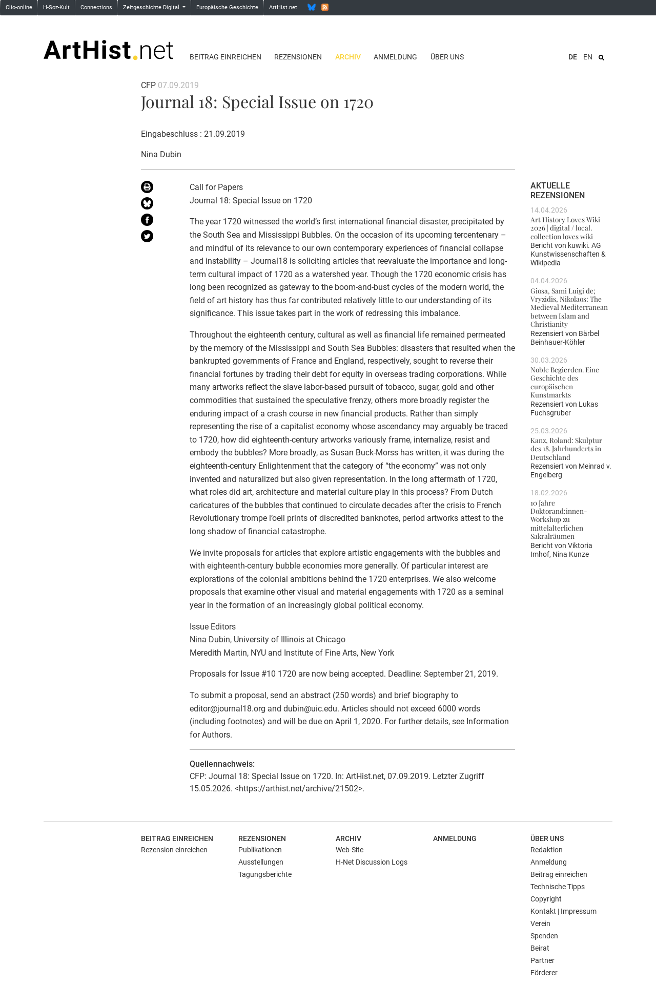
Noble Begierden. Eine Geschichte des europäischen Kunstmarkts (564, 382)
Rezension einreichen (174, 850)
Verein (540, 923)
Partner (542, 960)
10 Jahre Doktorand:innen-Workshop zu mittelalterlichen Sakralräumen (558, 519)
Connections (96, 7)
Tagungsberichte (265, 874)
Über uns (447, 57)
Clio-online (19, 7)
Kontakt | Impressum (563, 911)
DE (572, 57)
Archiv (348, 57)
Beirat (539, 948)
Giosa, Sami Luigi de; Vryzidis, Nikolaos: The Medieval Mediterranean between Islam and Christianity (569, 307)
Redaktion (546, 850)
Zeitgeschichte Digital (152, 7)
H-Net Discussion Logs (371, 862)
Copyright (546, 899)
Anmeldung (395, 57)
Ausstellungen (260, 862)
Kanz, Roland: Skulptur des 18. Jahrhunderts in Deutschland (566, 448)
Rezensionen (298, 57)
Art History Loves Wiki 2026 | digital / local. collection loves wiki (565, 228)
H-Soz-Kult (56, 7)
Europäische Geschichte (227, 7)
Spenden (544, 936)
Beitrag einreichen (225, 57)
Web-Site (349, 850)
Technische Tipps (557, 887)
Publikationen (260, 850)
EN (587, 57)
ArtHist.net (283, 7)
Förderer (544, 973)
